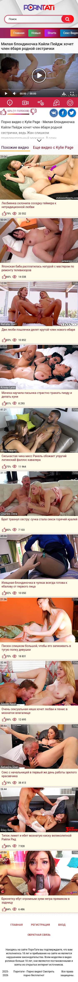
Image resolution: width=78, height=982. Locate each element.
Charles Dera (9, 514)
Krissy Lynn (8, 387)
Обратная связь (39, 934)
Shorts (52, 33)
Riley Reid (7, 830)
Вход (62, 924)
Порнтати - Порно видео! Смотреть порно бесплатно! (33, 973)
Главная (19, 33)
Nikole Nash (8, 703)
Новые (36, 33)
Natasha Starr (10, 767)
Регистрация (40, 924)
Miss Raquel (8, 450)
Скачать (64, 93)
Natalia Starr (9, 324)
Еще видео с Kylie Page (53, 147)
